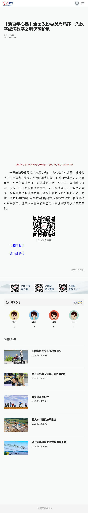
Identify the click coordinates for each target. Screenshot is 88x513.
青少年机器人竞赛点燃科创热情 (49, 374)
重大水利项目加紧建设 (44, 419)
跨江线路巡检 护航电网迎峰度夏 (49, 442)
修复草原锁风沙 (40, 397)
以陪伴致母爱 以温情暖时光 (46, 351)
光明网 (12, 35)
